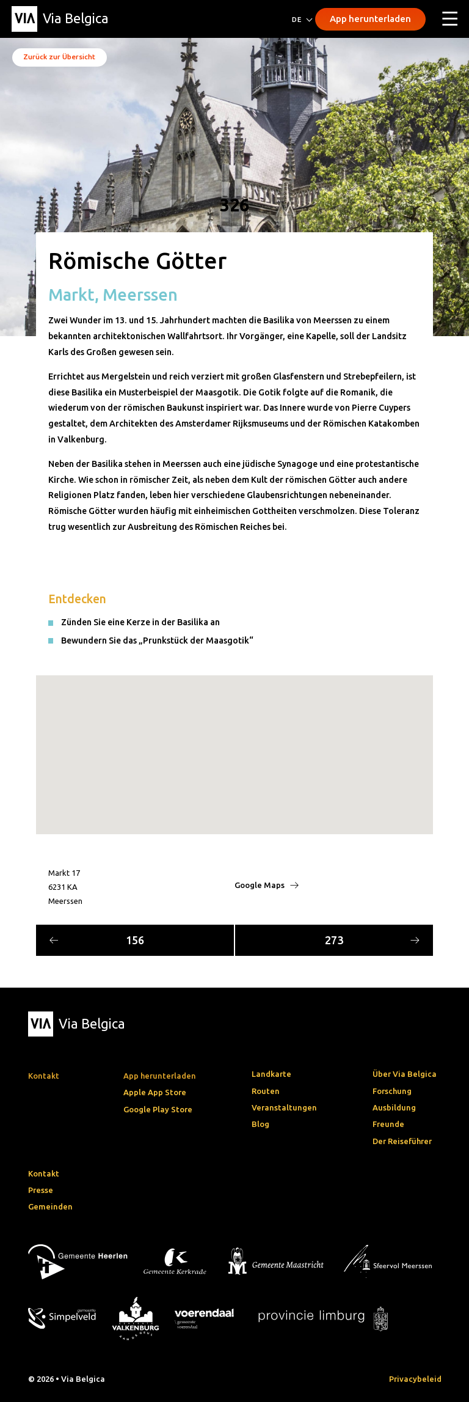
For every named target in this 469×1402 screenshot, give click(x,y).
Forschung (392, 1091)
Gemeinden (50, 1206)
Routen (266, 1091)
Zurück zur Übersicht (59, 57)
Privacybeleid (415, 1378)
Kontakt (43, 1173)
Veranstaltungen (284, 1107)
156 (96, 940)
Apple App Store (154, 1092)
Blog (260, 1124)
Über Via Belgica (405, 1074)
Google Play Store (157, 1109)
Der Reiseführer (402, 1141)
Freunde (388, 1124)
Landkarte (271, 1074)
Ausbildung (394, 1107)
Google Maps (266, 885)
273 (372, 940)
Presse (40, 1190)
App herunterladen (370, 18)
